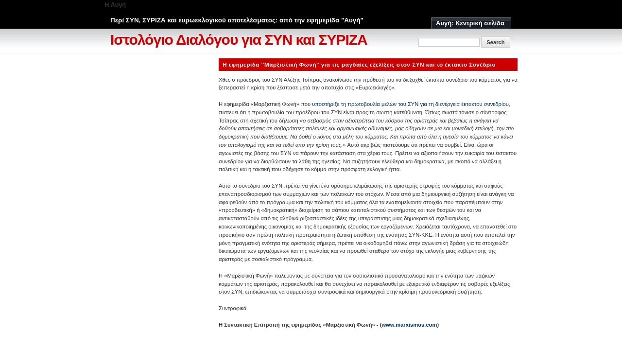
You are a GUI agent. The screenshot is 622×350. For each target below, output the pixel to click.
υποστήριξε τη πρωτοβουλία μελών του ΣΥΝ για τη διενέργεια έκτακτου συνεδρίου (410, 104)
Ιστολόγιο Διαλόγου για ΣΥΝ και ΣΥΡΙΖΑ (238, 40)
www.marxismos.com (409, 325)
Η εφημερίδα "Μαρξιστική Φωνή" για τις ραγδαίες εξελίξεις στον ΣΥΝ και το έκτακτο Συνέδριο (359, 64)
